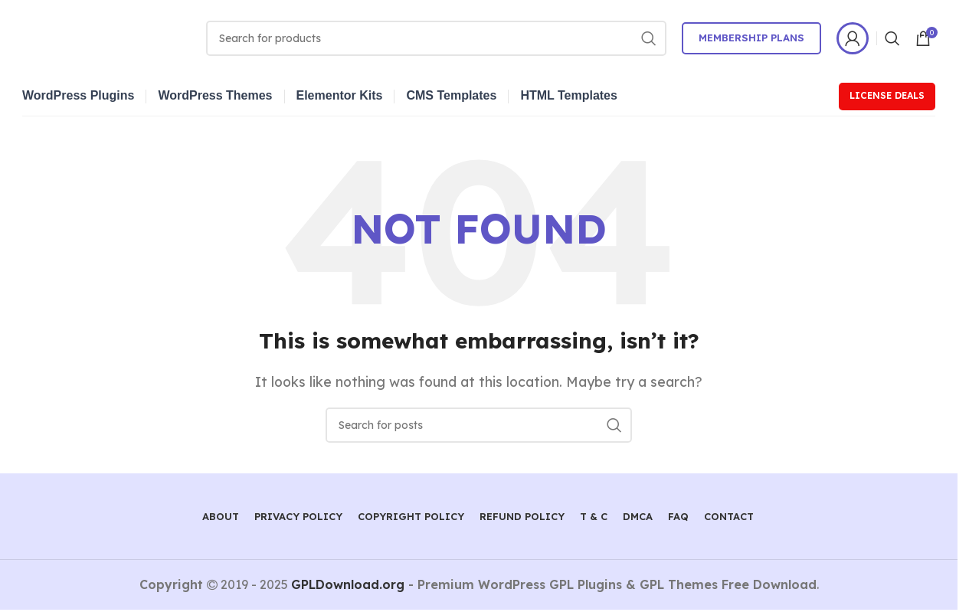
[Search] (436, 38)
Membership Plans (751, 37)
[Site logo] (106, 36)
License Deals (887, 95)
